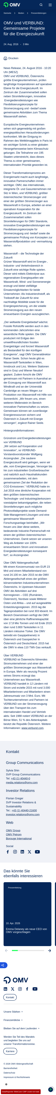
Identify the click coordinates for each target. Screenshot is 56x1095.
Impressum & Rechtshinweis (17, 1077)
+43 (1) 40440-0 (20, 778)
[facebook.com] (8, 852)
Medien (21, 13)
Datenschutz (9, 1073)
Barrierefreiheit (10, 1068)
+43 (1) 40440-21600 (24, 810)
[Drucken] (11, 58)
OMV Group (13, 830)
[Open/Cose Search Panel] (41, 4)
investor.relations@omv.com (23, 814)
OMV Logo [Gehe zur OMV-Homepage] (12, 4)
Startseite (7, 13)
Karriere (10, 1051)
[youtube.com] (37, 852)
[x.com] (29, 852)
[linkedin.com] (22, 852)
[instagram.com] (15, 852)
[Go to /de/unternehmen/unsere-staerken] (6, 1084)
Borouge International (19, 838)
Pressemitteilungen (38, 13)
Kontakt (10, 997)
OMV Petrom (14, 834)
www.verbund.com (32, 728)
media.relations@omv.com (22, 782)
